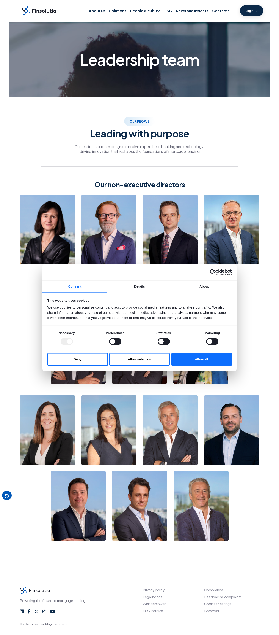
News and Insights (192, 10)
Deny (78, 359)
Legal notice (153, 597)
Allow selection (139, 359)
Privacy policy (154, 590)
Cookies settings (217, 604)
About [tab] (204, 286)
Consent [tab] (75, 286)
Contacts (221, 10)
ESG (168, 10)
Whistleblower (154, 604)
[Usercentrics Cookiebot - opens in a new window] (213, 272)
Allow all (201, 359)
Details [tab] (139, 286)
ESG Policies (153, 610)
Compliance (213, 590)
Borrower (211, 610)
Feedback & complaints (223, 597)
